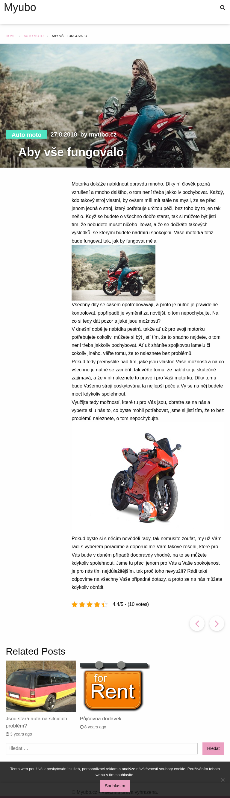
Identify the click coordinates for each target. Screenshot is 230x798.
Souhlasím (115, 785)
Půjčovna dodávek (101, 719)
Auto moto (26, 134)
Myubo (20, 7)
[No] (223, 780)
